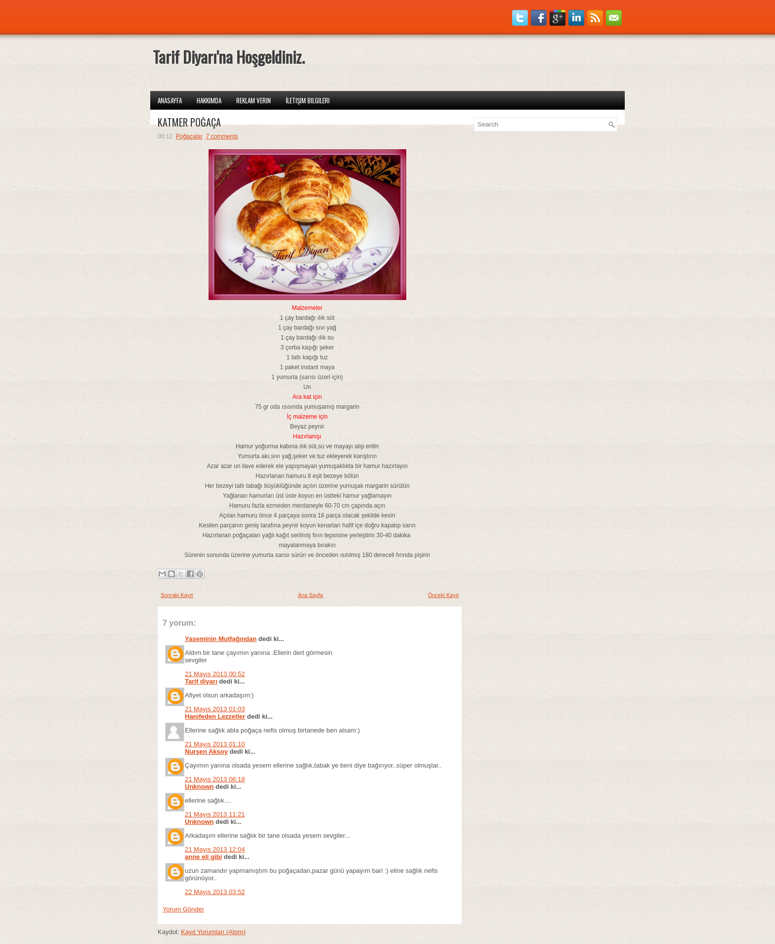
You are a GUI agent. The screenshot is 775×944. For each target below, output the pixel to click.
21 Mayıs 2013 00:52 (215, 674)
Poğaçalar (189, 136)
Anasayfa (170, 100)
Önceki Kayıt (443, 595)
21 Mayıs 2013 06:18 (215, 779)
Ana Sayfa (310, 595)
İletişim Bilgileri (308, 100)
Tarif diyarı (201, 681)
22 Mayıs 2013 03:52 (215, 892)
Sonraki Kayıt (177, 595)
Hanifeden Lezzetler (215, 716)
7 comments (222, 136)
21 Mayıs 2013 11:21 (215, 814)
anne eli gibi (203, 856)
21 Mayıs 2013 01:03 (215, 709)
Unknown (199, 786)
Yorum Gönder (183, 909)
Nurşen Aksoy (206, 751)
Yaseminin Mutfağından (221, 639)
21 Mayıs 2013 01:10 (215, 744)
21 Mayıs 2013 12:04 (215, 849)
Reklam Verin (253, 100)
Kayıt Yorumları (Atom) (213, 932)
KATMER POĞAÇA (189, 122)
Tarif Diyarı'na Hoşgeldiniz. (228, 56)
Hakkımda (209, 100)
